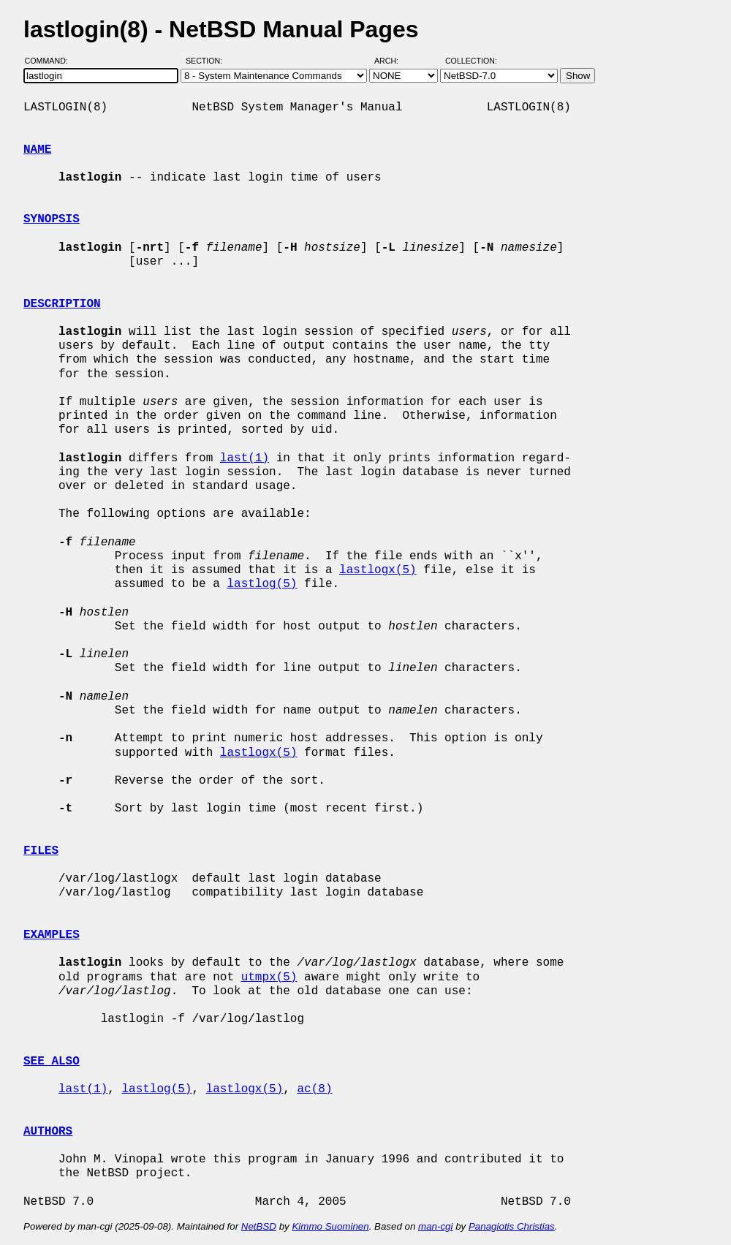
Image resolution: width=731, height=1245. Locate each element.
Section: (207, 60)
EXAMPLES (51, 935)
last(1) (244, 458)
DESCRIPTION (62, 304)
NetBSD (258, 1226)
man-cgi (435, 1226)
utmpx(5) (269, 977)
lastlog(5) (262, 584)
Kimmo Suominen (330, 1226)
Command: (51, 60)
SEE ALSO (51, 1061)
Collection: (471, 60)
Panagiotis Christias (512, 1226)
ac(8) (314, 1089)
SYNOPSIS (51, 219)
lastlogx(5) (378, 570)
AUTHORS (47, 1132)
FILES (40, 851)
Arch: (393, 60)
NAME (37, 150)
